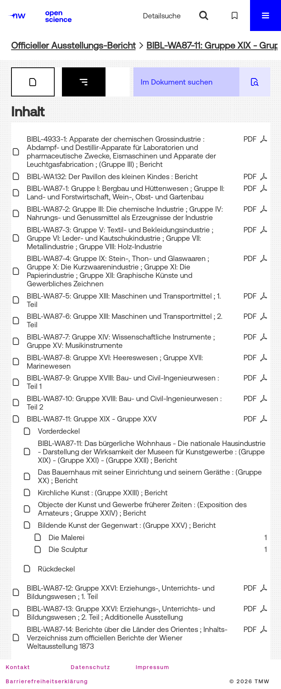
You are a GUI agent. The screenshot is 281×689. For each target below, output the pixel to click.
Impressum (152, 667)
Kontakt (18, 667)
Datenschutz (90, 667)
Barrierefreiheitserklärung (47, 681)
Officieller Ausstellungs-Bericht (73, 45)
